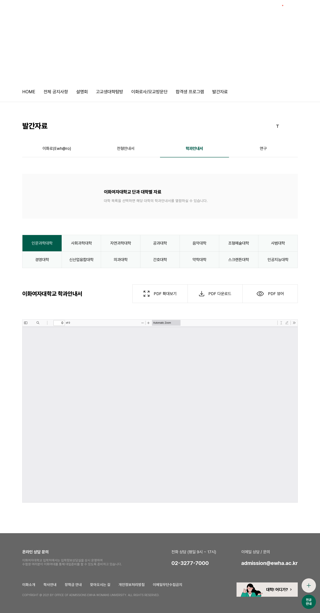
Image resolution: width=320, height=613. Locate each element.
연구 (263, 148)
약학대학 (199, 259)
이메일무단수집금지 (167, 584)
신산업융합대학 (81, 259)
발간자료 (220, 91)
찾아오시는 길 (100, 584)
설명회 (82, 91)
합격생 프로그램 (190, 91)
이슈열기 (278, 9)
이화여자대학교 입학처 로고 (36, 9)
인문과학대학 (42, 243)
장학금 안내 (73, 584)
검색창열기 (292, 9)
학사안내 (50, 584)
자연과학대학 (120, 243)
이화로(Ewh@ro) (56, 148)
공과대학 (160, 243)
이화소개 (28, 584)
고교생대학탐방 (109, 91)
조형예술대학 (238, 243)
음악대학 (199, 243)
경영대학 (42, 259)
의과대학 (121, 259)
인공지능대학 (278, 259)
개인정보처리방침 (132, 584)
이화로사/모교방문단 (149, 91)
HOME (28, 91)
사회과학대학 (81, 243)
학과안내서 (194, 148)
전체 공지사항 (55, 91)
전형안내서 (125, 148)
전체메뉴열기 (307, 9)
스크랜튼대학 (238, 259)
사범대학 (278, 243)
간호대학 (160, 259)
